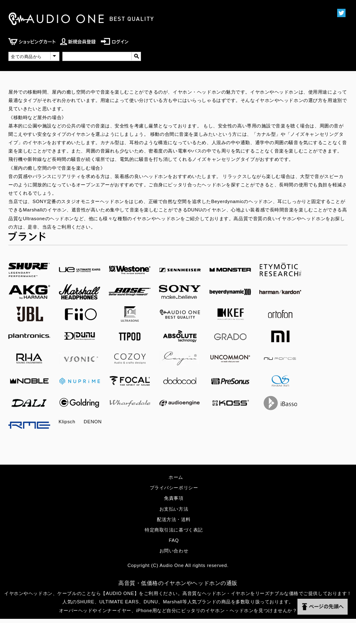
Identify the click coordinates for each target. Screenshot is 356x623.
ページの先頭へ (322, 607)
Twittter (341, 12)
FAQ (174, 540)
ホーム (176, 477)
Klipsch (67, 421)
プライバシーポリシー (174, 487)
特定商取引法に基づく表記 (174, 529)
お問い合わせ (173, 550)
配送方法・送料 (174, 519)
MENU (320, 49)
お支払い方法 (173, 508)
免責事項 (173, 498)
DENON (93, 421)
